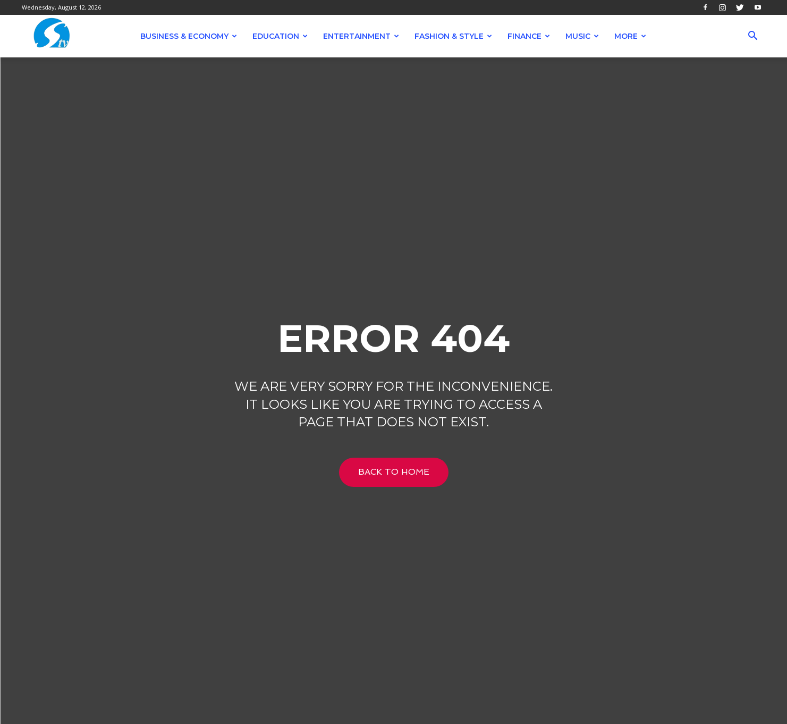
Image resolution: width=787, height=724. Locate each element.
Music (582, 36)
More (630, 36)
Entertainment (361, 36)
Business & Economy (188, 36)
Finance (528, 36)
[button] (753, 37)
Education (280, 36)
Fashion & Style (453, 36)
